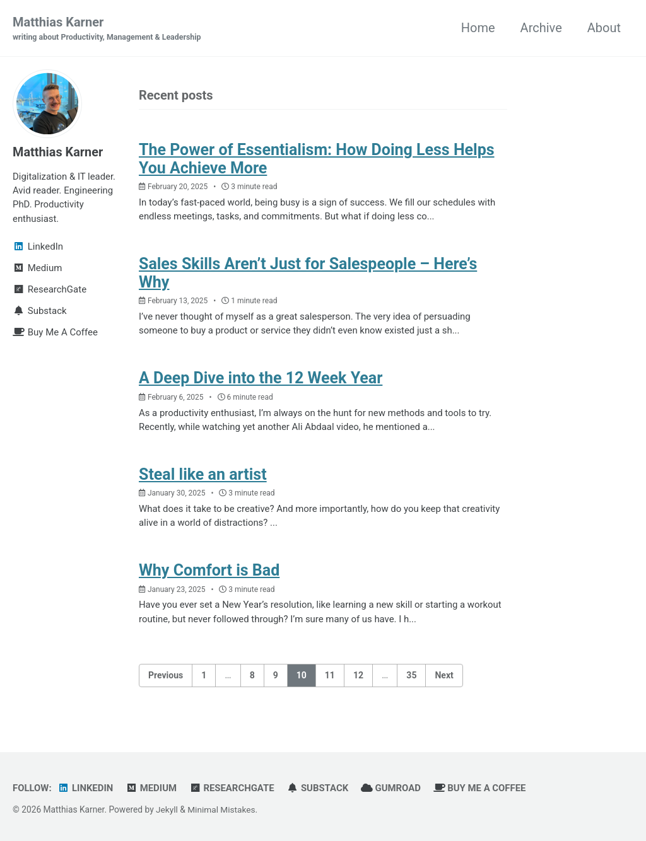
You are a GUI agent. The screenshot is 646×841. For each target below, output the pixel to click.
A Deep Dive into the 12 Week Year (261, 378)
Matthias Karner (108, 29)
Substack (319, 787)
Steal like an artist (203, 474)
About (604, 27)
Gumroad (393, 787)
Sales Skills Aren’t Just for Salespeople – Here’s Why (308, 273)
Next (444, 675)
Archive (541, 27)
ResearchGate (232, 787)
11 (330, 675)
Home (478, 27)
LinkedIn (86, 787)
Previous (165, 675)
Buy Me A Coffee (482, 787)
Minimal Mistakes (221, 809)
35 (411, 675)
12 (358, 675)
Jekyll (167, 809)
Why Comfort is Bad (209, 570)
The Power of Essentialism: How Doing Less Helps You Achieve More (317, 159)
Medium (151, 787)
